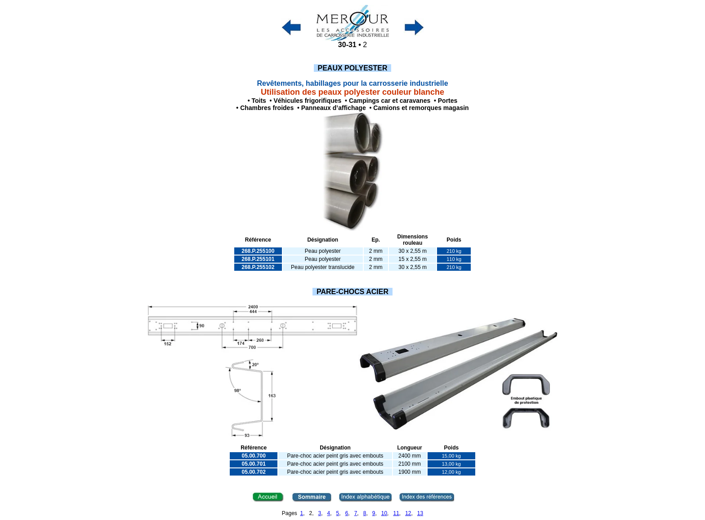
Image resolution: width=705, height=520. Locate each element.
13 (420, 513)
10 (384, 513)
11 (396, 513)
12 (408, 513)
